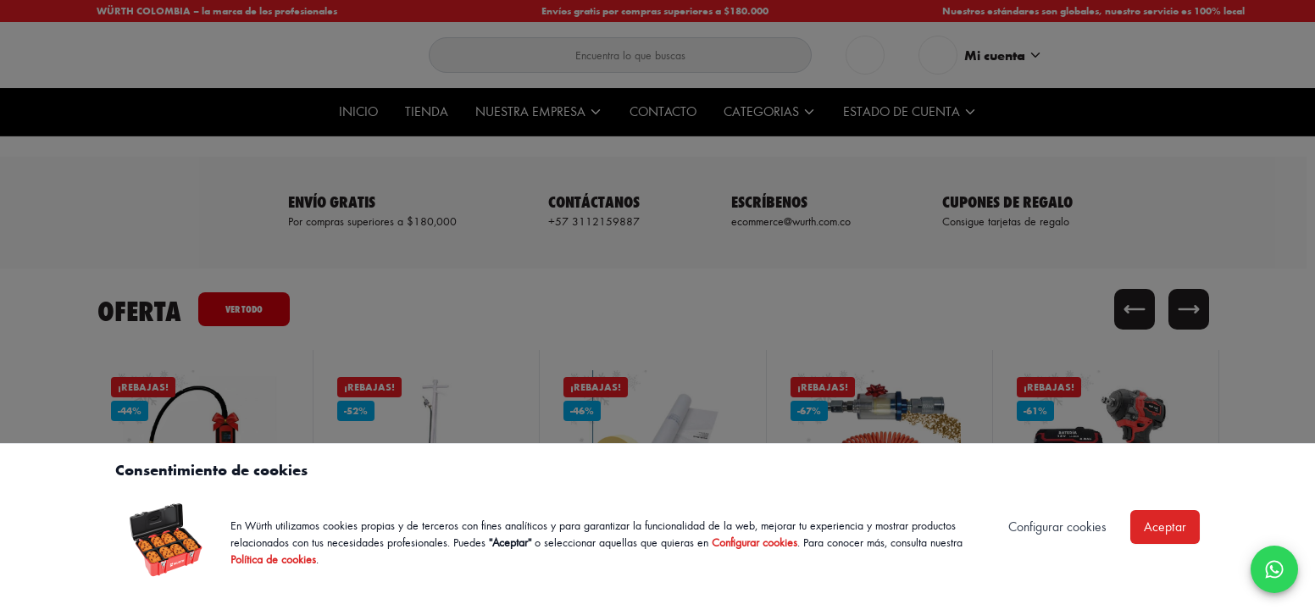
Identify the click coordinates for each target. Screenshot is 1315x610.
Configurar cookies (754, 542)
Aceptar (1165, 526)
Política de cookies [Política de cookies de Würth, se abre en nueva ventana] (273, 559)
